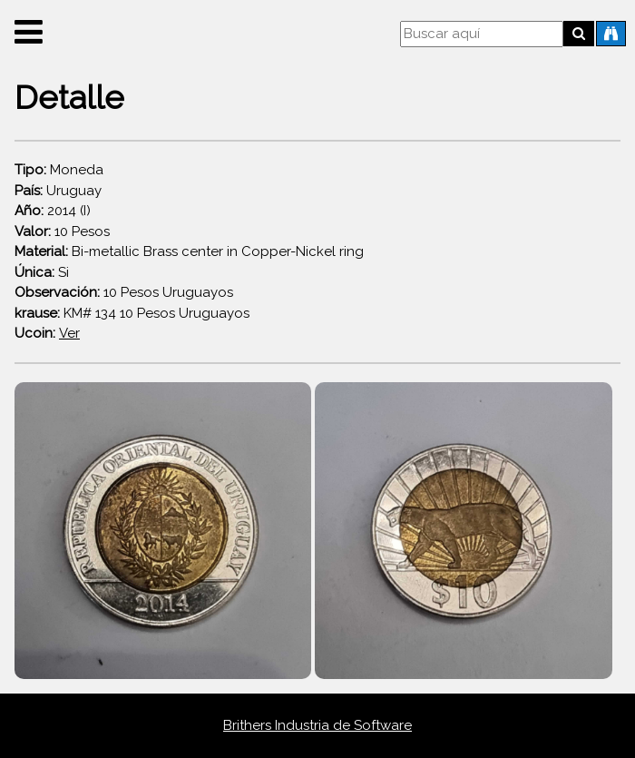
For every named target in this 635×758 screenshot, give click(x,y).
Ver (69, 333)
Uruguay (58, 190)
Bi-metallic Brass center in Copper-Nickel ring (189, 251)
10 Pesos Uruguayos (124, 292)
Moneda (59, 170)
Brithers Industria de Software (317, 725)
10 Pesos (62, 231)
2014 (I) (53, 210)
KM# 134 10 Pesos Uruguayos (132, 313)
